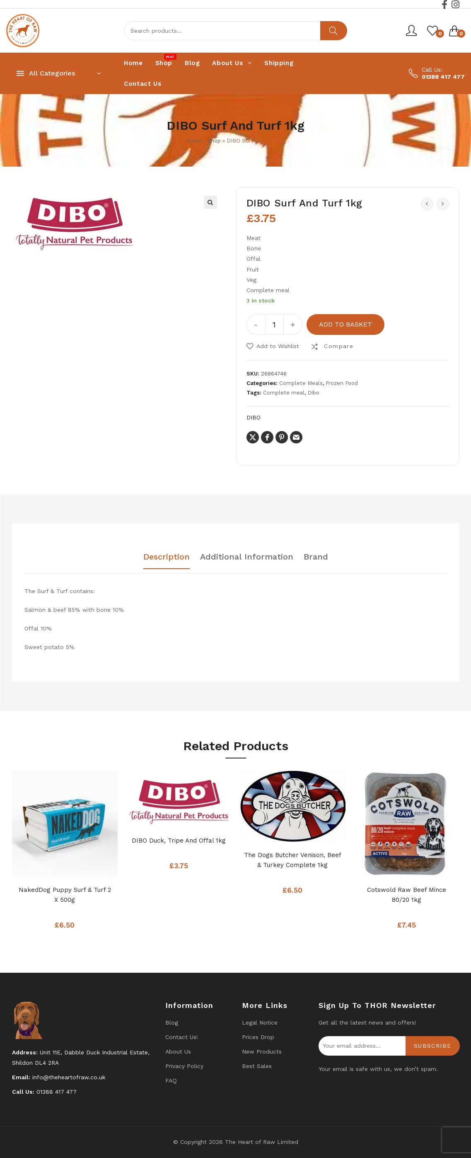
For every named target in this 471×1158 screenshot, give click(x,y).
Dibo (313, 393)
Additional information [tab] (246, 557)
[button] (210, 202)
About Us (178, 1051)
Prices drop (258, 1037)
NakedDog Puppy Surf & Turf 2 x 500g (65, 895)
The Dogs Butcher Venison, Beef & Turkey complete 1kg (292, 860)
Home (193, 141)
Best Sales (257, 1066)
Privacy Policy (184, 1066)
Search (333, 30)
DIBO (253, 417)
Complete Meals (301, 383)
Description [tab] (166, 557)
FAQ (171, 1080)
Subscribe (433, 1045)
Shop (214, 141)
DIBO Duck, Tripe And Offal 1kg (179, 840)
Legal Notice (260, 1022)
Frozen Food (342, 383)
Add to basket (345, 324)
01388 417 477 (443, 76)
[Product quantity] (274, 324)
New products (262, 1051)
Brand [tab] (316, 557)
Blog (171, 1022)
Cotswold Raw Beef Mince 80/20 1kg (406, 895)
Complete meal (283, 393)
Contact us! (181, 1037)
